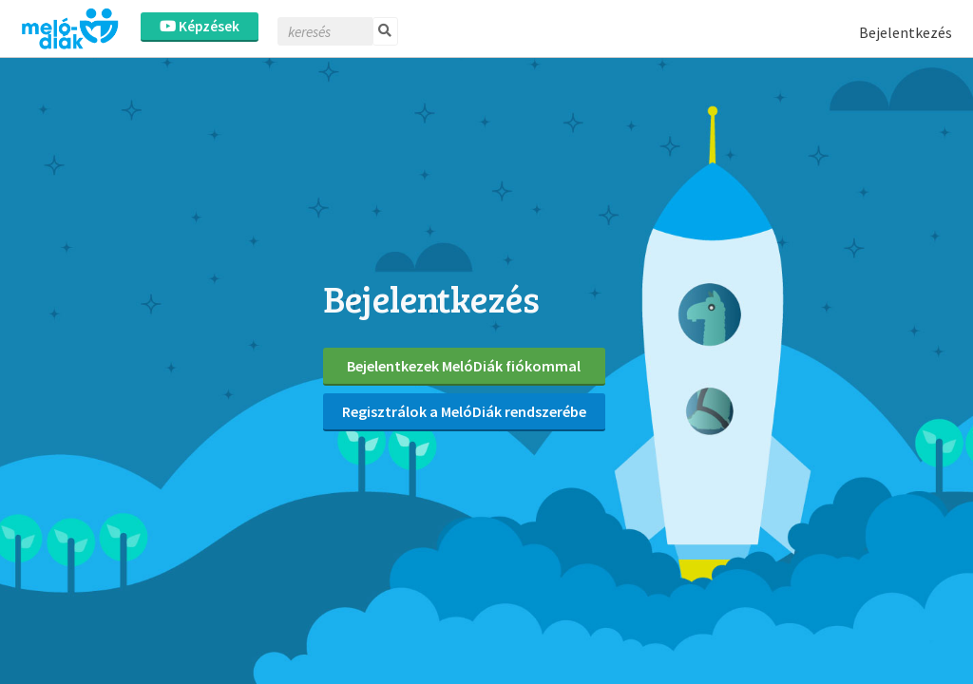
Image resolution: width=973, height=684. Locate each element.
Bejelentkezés (905, 32)
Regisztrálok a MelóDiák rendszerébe (464, 411)
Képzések (199, 26)
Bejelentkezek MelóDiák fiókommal (464, 365)
